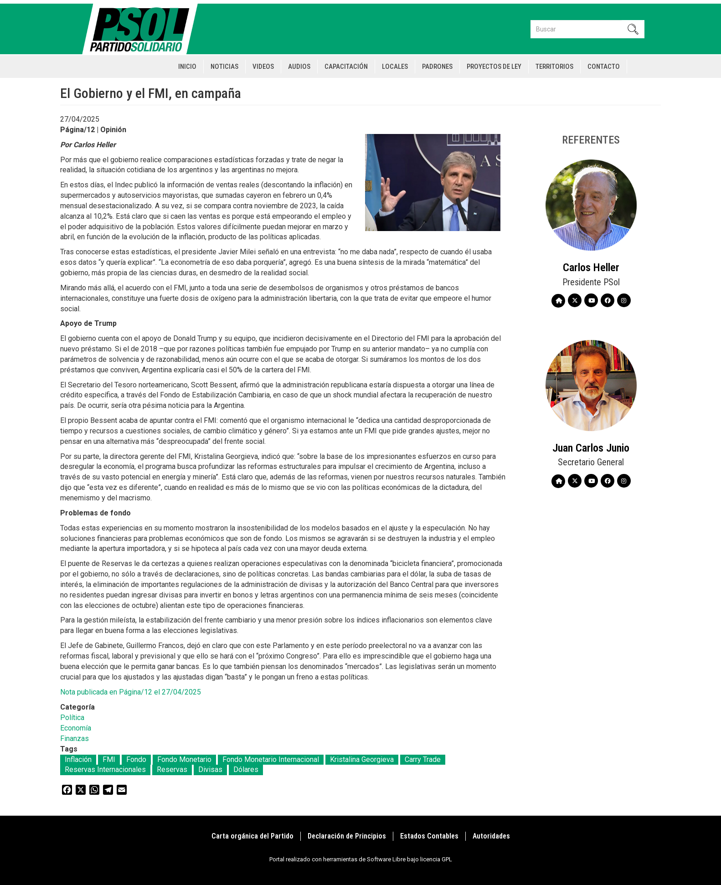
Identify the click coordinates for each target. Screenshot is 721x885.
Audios (299, 66)
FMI (109, 759)
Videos (263, 66)
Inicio (187, 66)
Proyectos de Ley (494, 66)
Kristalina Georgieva (362, 759)
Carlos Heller (591, 267)
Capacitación (346, 66)
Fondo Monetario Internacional (270, 759)
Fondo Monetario (184, 759)
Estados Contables (429, 836)
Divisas (210, 769)
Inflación (78, 759)
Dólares (245, 769)
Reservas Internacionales (105, 769)
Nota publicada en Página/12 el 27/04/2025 (130, 692)
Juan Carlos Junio (590, 448)
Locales (395, 66)
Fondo (136, 759)
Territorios (554, 66)
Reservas (172, 769)
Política (72, 717)
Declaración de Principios (347, 836)
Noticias (224, 66)
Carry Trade (423, 759)
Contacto (603, 66)
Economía (75, 728)
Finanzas (74, 738)
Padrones (437, 66)
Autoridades (491, 836)
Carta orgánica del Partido (252, 836)
